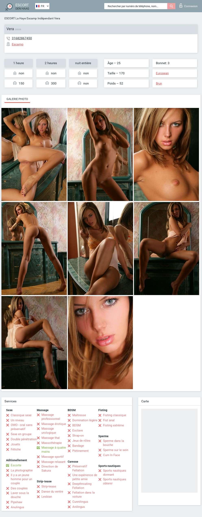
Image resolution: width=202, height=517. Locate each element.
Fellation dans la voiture (83, 494)
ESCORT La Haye (15, 18)
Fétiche (16, 449)
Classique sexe (21, 415)
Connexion (188, 5)
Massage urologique (48, 431)
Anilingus (78, 507)
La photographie (22, 470)
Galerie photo (17, 99)
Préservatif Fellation (79, 468)
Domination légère (84, 420)
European (162, 73)
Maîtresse (79, 415)
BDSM (76, 425)
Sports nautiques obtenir (114, 481)
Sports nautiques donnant (114, 472)
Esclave (77, 430)
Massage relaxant (53, 462)
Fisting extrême (113, 425)
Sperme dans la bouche (113, 443)
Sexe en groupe (21, 434)
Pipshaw (16, 502)
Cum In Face (111, 455)
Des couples (19, 488)
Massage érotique (53, 424)
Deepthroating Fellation (81, 486)
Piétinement (80, 451)
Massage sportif (52, 457)
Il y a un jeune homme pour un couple (21, 479)
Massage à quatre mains (53, 449)
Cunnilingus (80, 502)
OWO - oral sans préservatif (22, 427)
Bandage (78, 446)
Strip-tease (48, 486)
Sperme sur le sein (115, 450)
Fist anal (109, 420)
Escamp (32, 18)
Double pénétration (24, 439)
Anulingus (17, 507)
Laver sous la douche (20, 495)
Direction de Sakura (49, 468)
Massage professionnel (50, 417)
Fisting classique (114, 415)
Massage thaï (50, 438)
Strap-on (78, 435)
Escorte (16, 465)
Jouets (15, 444)
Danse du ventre (52, 491)
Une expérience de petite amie (84, 477)
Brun (159, 83)
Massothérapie (51, 443)
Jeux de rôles (81, 440)
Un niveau (17, 420)
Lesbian (46, 496)
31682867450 (22, 38)
